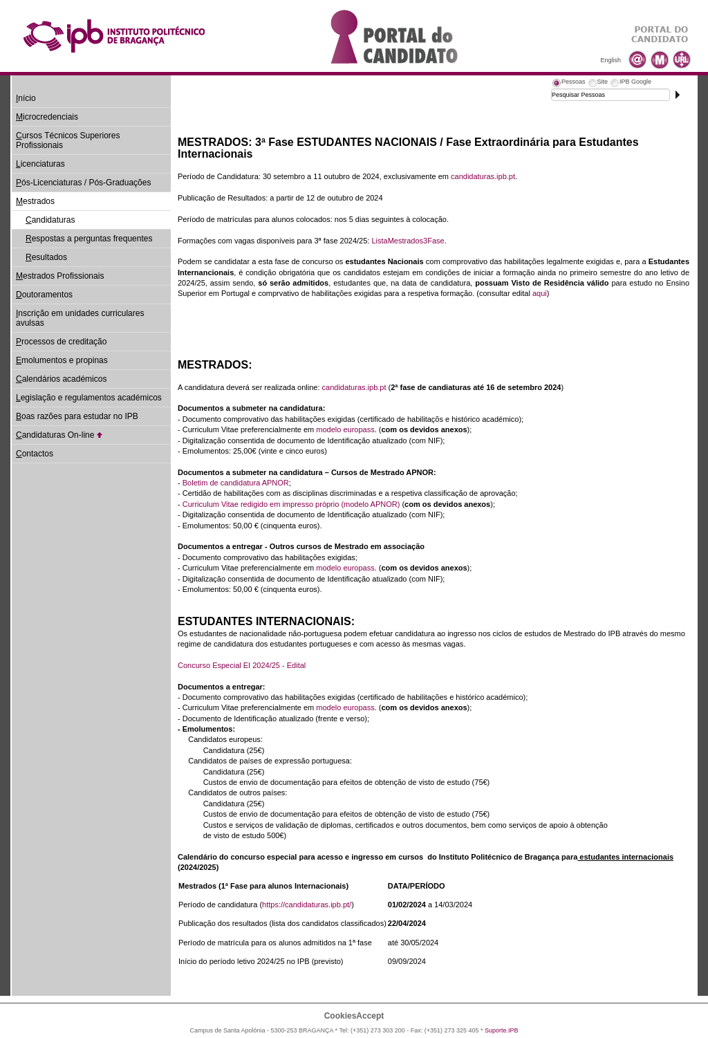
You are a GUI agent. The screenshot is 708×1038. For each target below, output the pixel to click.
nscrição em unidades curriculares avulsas (80, 318)
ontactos (34, 453)
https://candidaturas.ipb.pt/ (306, 904)
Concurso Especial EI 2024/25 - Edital (242, 665)
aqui (539, 293)
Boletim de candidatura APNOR (236, 483)
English (610, 60)
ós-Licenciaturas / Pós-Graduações (83, 182)
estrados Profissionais (60, 276)
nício (26, 98)
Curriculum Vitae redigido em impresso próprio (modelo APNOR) (291, 504)
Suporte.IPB (502, 1030)
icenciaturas (40, 164)
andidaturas (50, 220)
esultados (46, 257)
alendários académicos (61, 379)
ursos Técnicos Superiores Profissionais (68, 140)
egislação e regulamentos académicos (89, 397)
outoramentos (44, 294)
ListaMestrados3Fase (407, 241)
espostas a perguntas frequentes (89, 238)
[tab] (568, 84)
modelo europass (345, 429)
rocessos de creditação (61, 341)
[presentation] (568, 84)
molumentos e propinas (62, 360)
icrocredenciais (47, 117)
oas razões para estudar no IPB (77, 416)
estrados (35, 201)
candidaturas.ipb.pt (483, 176)
